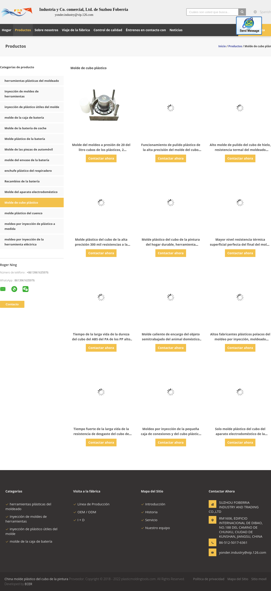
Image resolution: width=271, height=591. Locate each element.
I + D (78, 520)
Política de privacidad (208, 579)
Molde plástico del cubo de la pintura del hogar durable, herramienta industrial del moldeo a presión (171, 244)
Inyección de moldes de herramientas (26, 518)
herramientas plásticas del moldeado (32, 81)
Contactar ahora (101, 158)
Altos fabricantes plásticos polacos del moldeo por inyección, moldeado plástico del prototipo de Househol (240, 339)
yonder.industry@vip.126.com (233, 552)
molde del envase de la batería (27, 160)
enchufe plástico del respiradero (28, 171)
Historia (149, 512)
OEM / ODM (84, 512)
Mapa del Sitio (237, 579)
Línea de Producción (91, 504)
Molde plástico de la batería (25, 139)
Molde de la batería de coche (25, 128)
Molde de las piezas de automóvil (29, 149)
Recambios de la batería (22, 181)
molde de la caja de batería (24, 117)
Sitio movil (258, 579)
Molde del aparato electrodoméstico (31, 192)
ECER (28, 584)
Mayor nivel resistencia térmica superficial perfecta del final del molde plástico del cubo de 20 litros (240, 244)
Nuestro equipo (155, 527)
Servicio (149, 520)
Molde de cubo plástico (21, 202)
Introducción (153, 504)
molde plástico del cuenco (23, 213)
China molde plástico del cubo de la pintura (36, 579)
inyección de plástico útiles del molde (32, 107)
